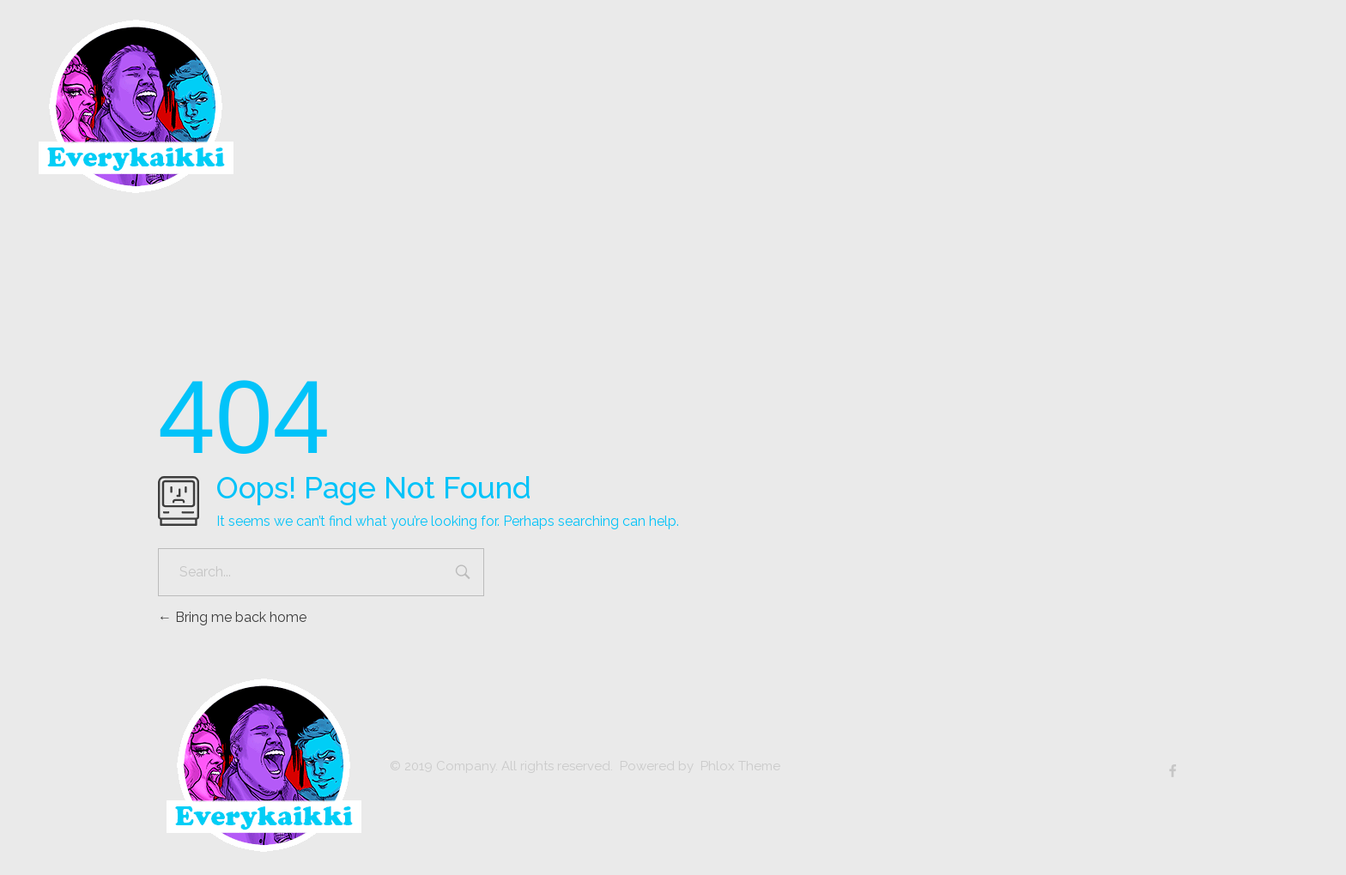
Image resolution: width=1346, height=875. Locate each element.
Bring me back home (232, 617)
